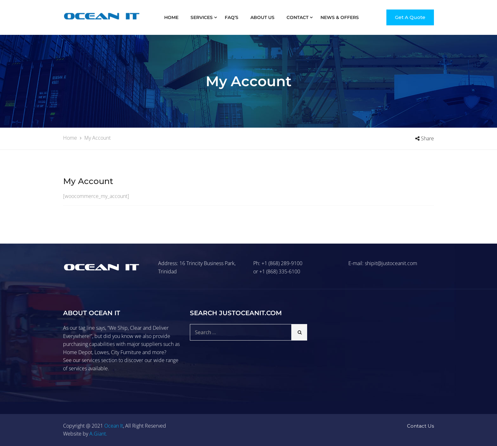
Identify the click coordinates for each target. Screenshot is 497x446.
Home (171, 17)
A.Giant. (98, 433)
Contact (297, 17)
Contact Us (420, 426)
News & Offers (339, 17)
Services (201, 17)
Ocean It (113, 425)
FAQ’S (231, 17)
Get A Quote (410, 17)
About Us (262, 17)
